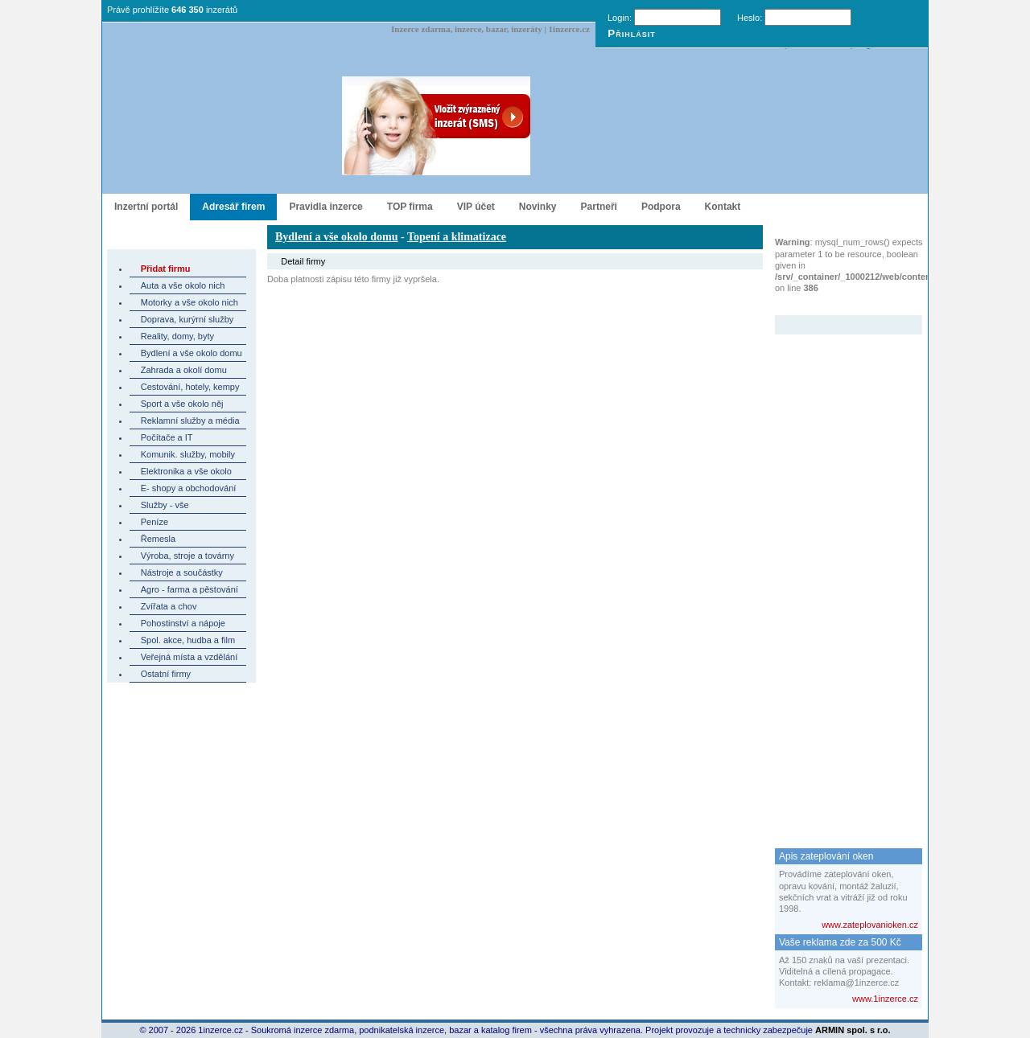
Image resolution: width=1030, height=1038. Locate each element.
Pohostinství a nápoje (183, 623)
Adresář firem (233, 206)
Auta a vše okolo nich (183, 285)
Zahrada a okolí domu (184, 370)
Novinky (538, 206)
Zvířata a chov (169, 606)
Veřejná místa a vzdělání (189, 657)
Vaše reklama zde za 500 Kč (840, 942)
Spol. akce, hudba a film (188, 640)
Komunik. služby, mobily (188, 454)
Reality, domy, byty (177, 336)
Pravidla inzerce (325, 206)
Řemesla (158, 539)
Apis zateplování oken (826, 856)
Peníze (154, 522)
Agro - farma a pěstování (189, 589)
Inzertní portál (146, 206)
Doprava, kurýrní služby (187, 319)
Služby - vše (165, 505)
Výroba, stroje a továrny (187, 555)
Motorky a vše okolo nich (189, 302)
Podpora (661, 206)
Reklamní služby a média (190, 420)
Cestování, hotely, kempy (190, 387)
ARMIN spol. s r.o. (853, 1030)
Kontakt (723, 206)
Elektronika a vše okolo (186, 471)
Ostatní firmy (166, 674)
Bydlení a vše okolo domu (191, 353)
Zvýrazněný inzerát (836, 304)
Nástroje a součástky (182, 572)
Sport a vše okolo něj (182, 403)
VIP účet (476, 206)
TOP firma (410, 206)
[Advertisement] (839, 575)
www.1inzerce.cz (885, 998)
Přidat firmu (166, 268)
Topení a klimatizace (456, 237)
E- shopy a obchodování (189, 488)
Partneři (599, 206)
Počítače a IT (167, 437)
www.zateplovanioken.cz (870, 924)
